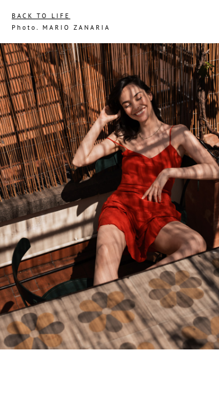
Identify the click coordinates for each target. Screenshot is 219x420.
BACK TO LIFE (41, 16)
